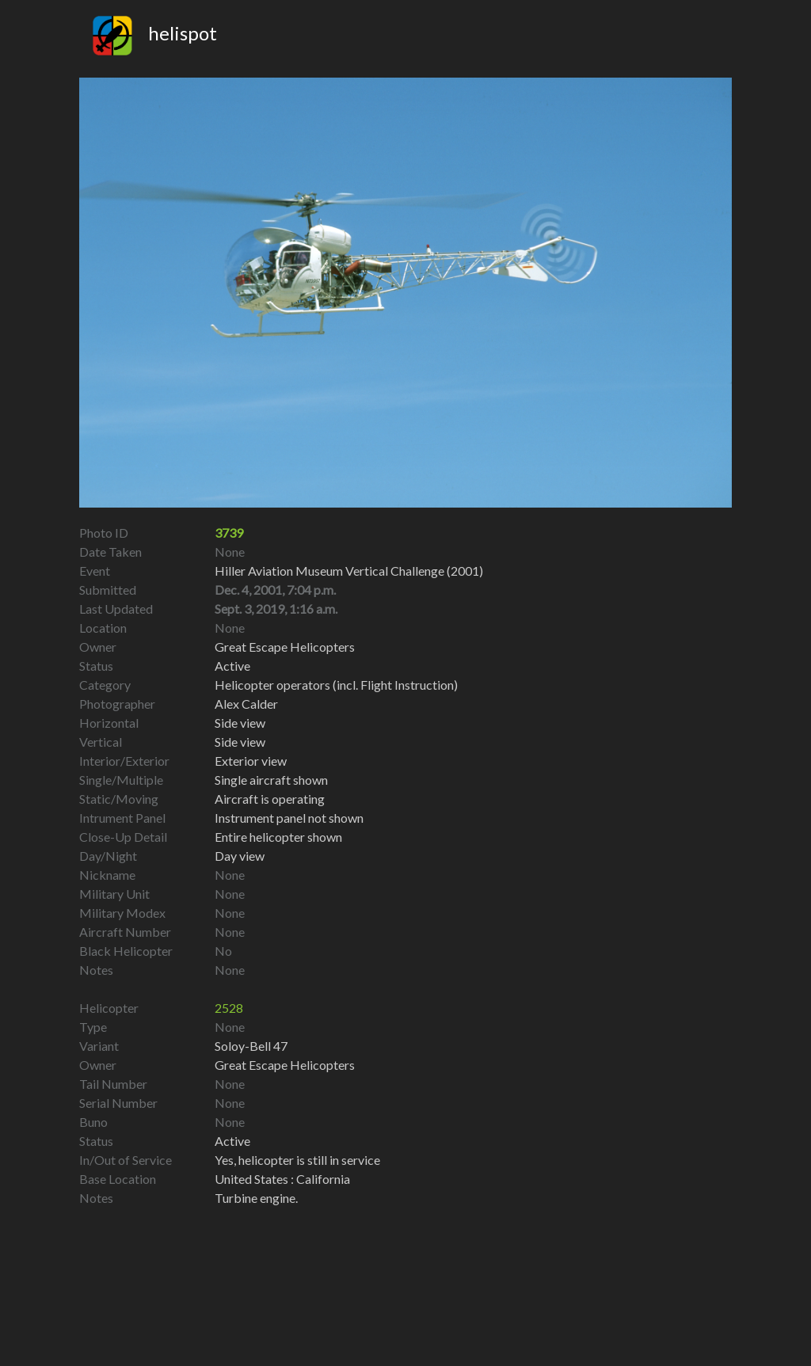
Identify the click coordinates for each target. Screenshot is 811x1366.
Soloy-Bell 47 (251, 1045)
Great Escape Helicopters (285, 1064)
